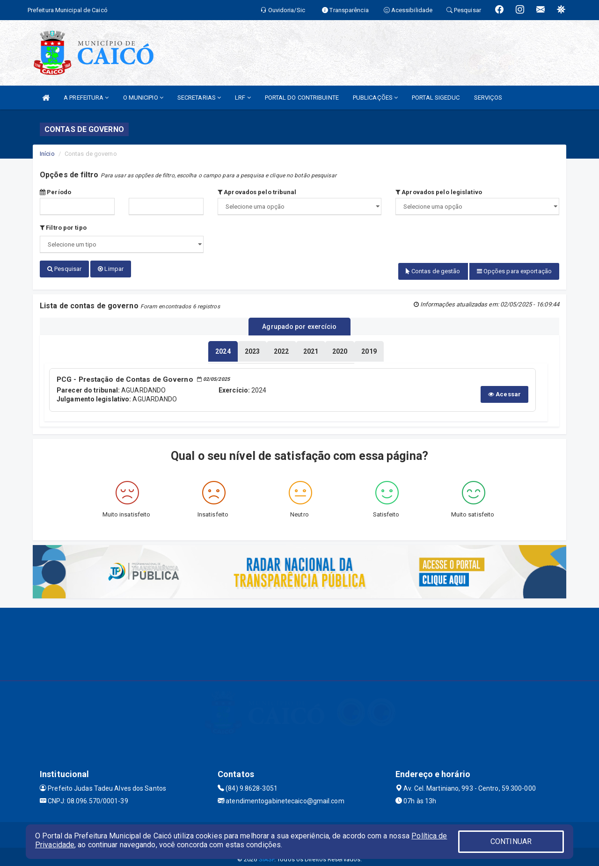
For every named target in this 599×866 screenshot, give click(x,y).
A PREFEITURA (86, 97)
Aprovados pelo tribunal (257, 192)
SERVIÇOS (488, 97)
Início (47, 153)
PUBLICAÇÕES (375, 97)
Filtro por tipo (63, 227)
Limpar (111, 268)
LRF (243, 97)
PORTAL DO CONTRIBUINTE (302, 97)
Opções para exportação (514, 271)
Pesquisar (64, 268)
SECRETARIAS (199, 97)
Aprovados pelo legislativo (438, 192)
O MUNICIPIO (143, 97)
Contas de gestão (433, 271)
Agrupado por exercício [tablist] (299, 323)
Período (55, 192)
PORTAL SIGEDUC (436, 97)
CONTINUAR (511, 841)
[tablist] (222, 347)
